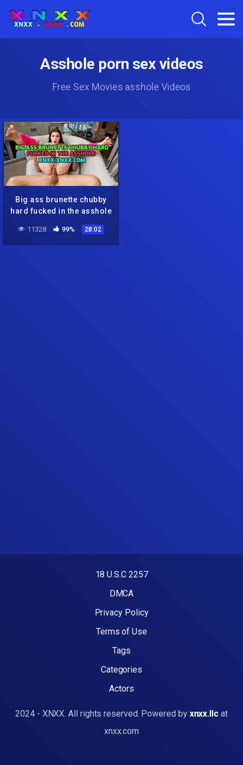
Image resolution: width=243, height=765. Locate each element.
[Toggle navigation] (226, 19)
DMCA (122, 593)
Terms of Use (121, 631)
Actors (121, 688)
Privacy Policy (122, 612)
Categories (121, 669)
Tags (121, 650)
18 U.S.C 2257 (121, 574)
